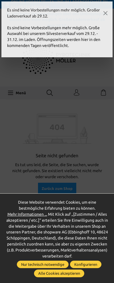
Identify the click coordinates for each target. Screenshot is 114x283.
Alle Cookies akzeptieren (59, 273)
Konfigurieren (85, 264)
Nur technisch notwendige (42, 264)
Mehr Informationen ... (27, 214)
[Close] (105, 13)
